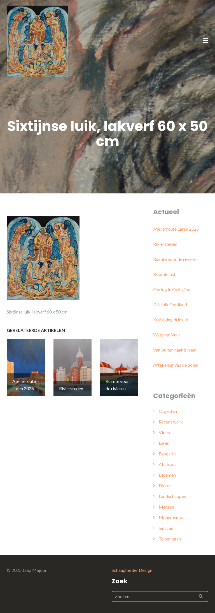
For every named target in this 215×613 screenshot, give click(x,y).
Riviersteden (165, 244)
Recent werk (171, 421)
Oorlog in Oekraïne (171, 289)
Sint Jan (166, 528)
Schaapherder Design (132, 570)
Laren (164, 443)
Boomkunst (164, 274)
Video (164, 432)
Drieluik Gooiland (170, 304)
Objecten (168, 411)
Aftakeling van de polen (175, 365)
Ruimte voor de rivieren (175, 259)
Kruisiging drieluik (170, 319)
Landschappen (172, 496)
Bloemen (167, 475)
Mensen (166, 506)
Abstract (167, 464)
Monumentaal (172, 517)
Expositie (168, 453)
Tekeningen (170, 538)
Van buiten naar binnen (175, 349)
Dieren (165, 485)
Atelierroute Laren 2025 (176, 228)
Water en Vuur (166, 334)
